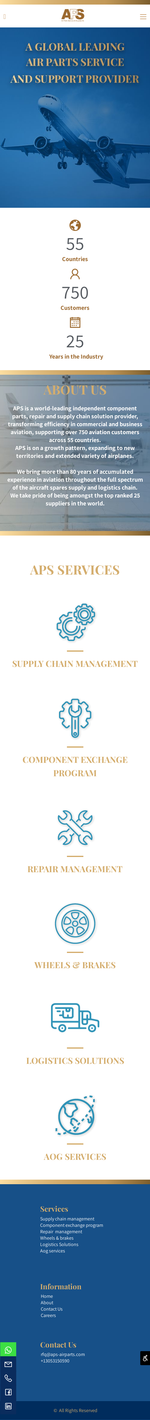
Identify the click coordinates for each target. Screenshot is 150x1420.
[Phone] (8, 1378)
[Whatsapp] (8, 1350)
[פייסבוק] (4, 15)
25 (75, 340)
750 (75, 292)
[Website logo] (73, 15)
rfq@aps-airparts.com (63, 1354)
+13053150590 (55, 1361)
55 (75, 243)
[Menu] (143, 15)
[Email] (8, 1364)
